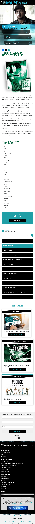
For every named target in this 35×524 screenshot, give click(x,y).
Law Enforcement (5, 478)
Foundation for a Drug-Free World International (13, 444)
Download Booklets (5, 471)
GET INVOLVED (17, 306)
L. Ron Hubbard (29, 502)
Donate (3, 454)
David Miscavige (14, 503)
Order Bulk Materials (6, 488)
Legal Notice (28, 519)
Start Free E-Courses (6, 467)
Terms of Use (21, 519)
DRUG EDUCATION (6, 460)
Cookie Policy (14, 519)
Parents (3, 480)
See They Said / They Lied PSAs (8, 465)
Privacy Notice (7, 519)
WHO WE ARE (5, 450)
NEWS (3, 492)
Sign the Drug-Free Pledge (7, 482)
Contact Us (3, 456)
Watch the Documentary (12, 463)
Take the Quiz (4, 469)
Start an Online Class (6, 484)
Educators (3, 476)
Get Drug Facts (4, 461)
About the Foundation (6, 452)
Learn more (19, 503)
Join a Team (4, 486)
